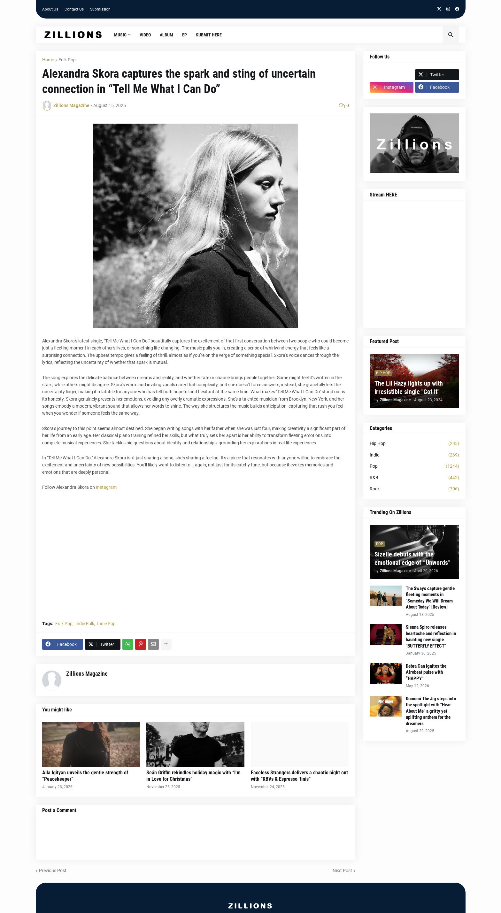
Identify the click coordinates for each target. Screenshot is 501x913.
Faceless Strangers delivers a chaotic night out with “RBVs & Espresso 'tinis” (299, 776)
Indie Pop (106, 623)
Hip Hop (414, 444)
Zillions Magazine (87, 673)
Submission (100, 9)
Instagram (106, 487)
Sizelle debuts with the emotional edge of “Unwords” (412, 558)
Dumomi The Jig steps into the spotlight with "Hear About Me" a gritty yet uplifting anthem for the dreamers (431, 711)
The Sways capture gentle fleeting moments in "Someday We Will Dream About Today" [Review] (430, 598)
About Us (50, 9)
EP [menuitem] (184, 34)
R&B (414, 478)
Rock (414, 489)
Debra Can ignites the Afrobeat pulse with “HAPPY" (426, 672)
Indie (414, 455)
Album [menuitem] (166, 34)
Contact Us (74, 9)
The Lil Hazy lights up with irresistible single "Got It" (408, 387)
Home (48, 60)
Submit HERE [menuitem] (209, 34)
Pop (414, 466)
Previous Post (52, 870)
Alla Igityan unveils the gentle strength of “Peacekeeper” (85, 776)
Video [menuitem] (145, 34)
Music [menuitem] (120, 34)
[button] (451, 35)
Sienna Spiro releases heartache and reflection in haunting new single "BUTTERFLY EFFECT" (431, 636)
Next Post (342, 870)
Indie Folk (84, 623)
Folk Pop (67, 60)
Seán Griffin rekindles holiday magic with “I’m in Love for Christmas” (193, 776)
